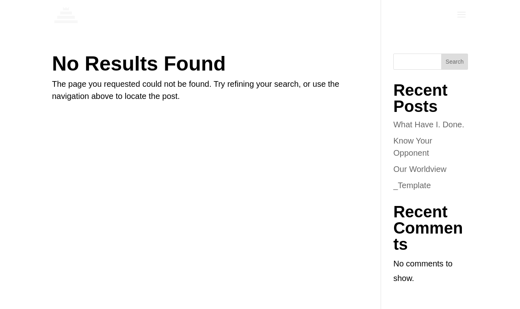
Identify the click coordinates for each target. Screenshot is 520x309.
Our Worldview (419, 169)
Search (455, 61)
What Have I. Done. (428, 124)
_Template (412, 185)
